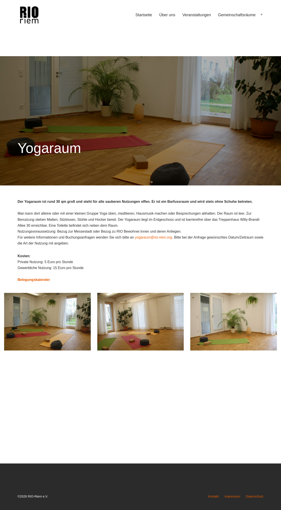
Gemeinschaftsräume (237, 15)
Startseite (143, 15)
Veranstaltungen (196, 15)
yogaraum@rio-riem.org (153, 237)
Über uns (167, 15)
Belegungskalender (34, 280)
